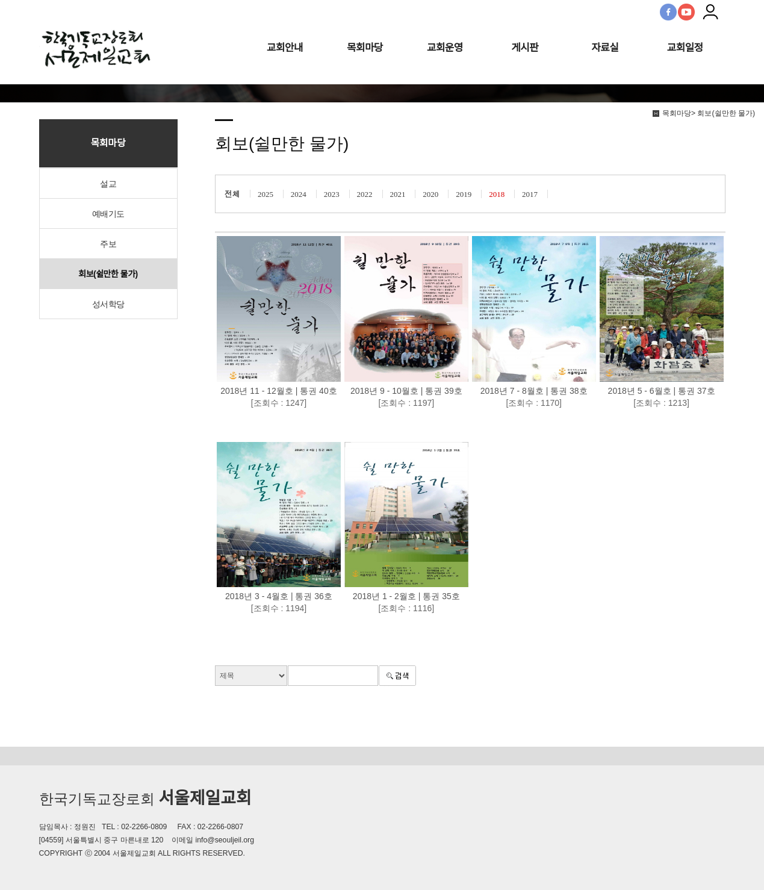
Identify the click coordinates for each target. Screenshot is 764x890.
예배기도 (108, 214)
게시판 (524, 48)
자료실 (604, 48)
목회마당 (365, 48)
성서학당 (108, 304)
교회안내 (285, 48)
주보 (108, 244)
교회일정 (685, 48)
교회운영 (445, 48)
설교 (108, 183)
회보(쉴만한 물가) (107, 274)
